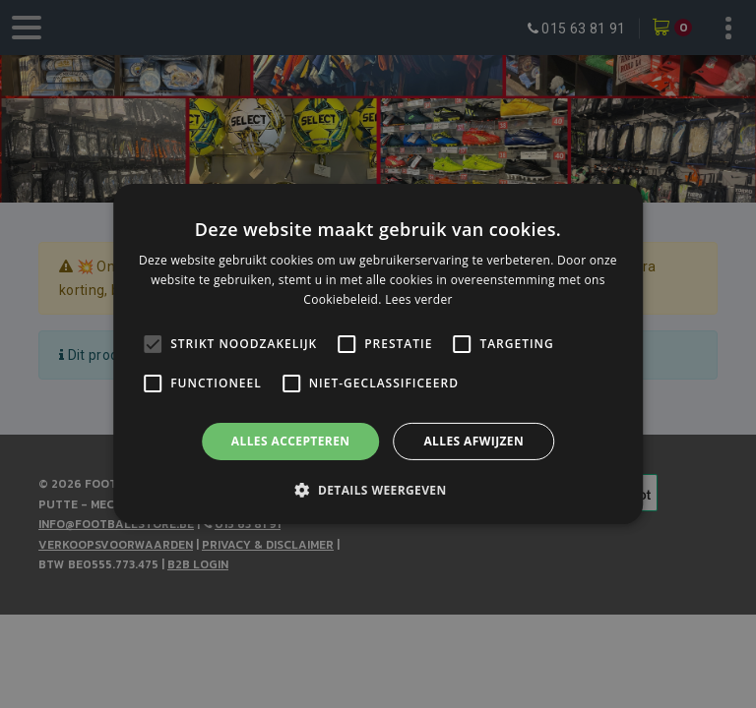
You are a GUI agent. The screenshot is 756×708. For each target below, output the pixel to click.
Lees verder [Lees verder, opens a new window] (419, 299)
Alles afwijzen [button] (473, 441)
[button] (377, 490)
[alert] (378, 354)
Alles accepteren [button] (290, 441)
